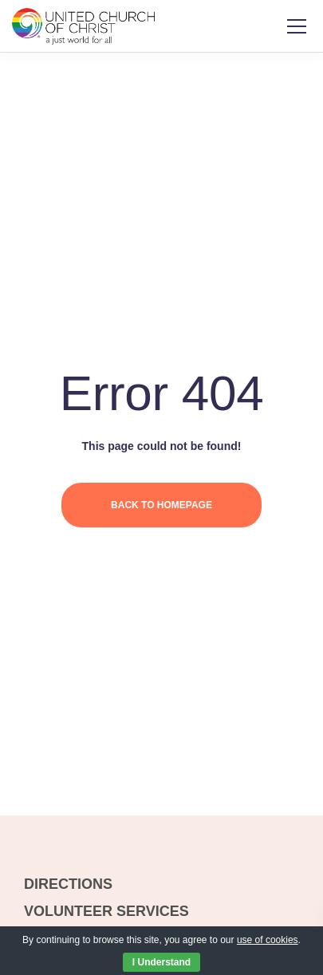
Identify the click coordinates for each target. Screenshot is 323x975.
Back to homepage (161, 505)
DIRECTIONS (68, 884)
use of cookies (267, 939)
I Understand (161, 962)
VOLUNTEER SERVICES (106, 911)
